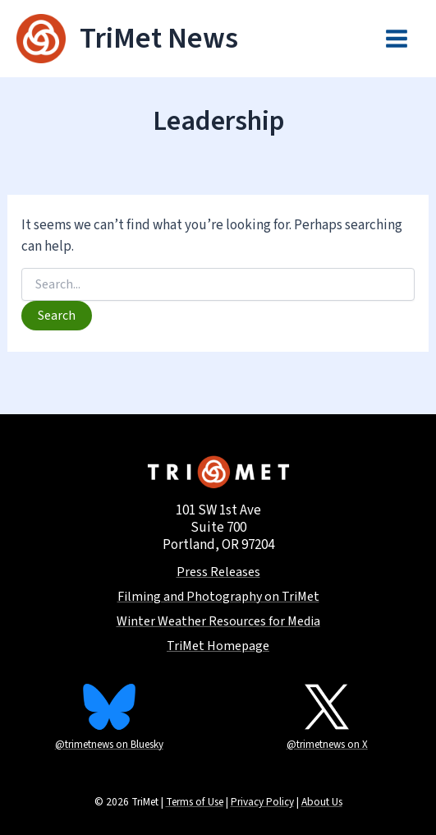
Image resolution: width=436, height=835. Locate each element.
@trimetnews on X (327, 744)
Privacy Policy (262, 802)
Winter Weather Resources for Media (218, 621)
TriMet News (159, 38)
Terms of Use (194, 802)
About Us (321, 802)
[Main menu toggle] (397, 39)
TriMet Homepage (218, 646)
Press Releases (218, 572)
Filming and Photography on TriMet (218, 597)
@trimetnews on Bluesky (109, 744)
